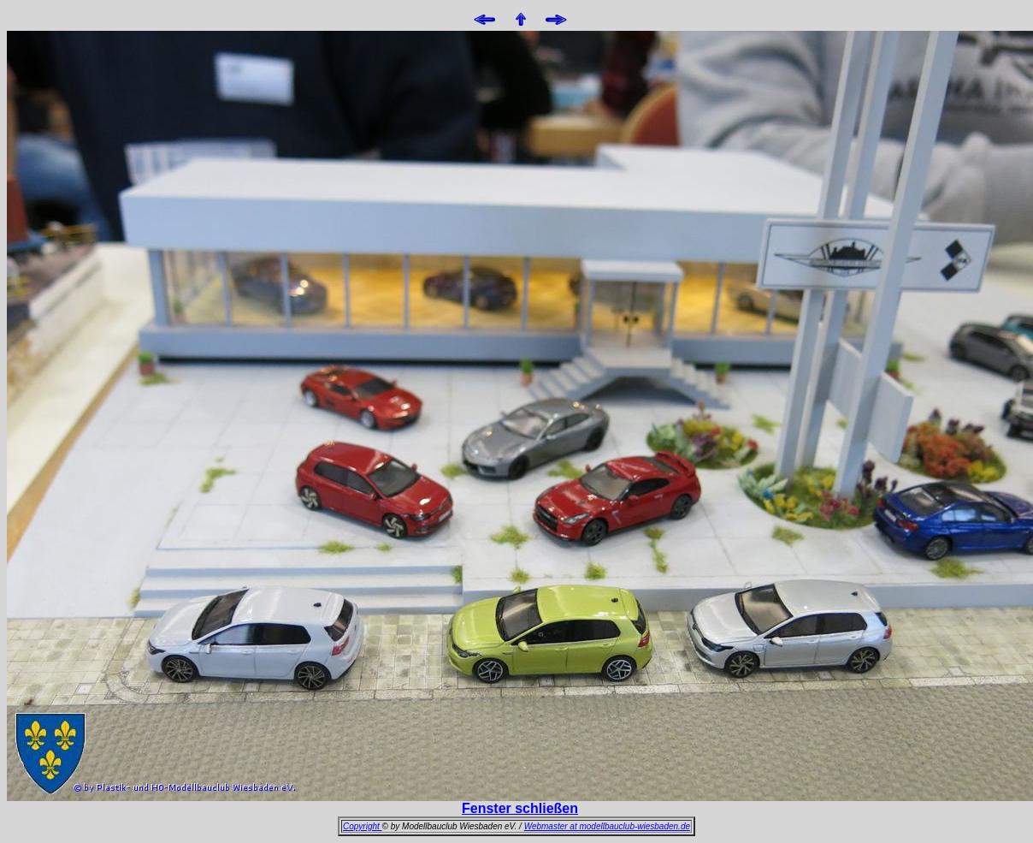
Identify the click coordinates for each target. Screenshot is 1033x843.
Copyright (362, 826)
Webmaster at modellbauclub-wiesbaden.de (607, 826)
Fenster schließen (520, 808)
